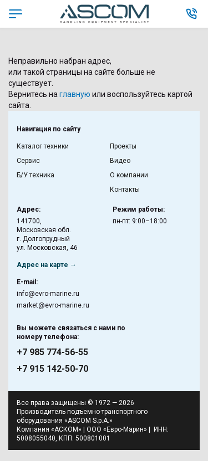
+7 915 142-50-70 (52, 368)
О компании (129, 175)
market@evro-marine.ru (53, 305)
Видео (120, 161)
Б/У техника (35, 175)
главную (74, 94)
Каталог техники (43, 146)
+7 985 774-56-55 (52, 352)
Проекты (123, 146)
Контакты (125, 189)
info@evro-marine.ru (48, 294)
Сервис (28, 161)
